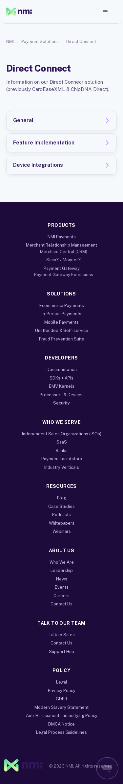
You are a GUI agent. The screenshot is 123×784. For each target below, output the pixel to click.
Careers (61, 595)
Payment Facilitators (61, 458)
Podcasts (61, 514)
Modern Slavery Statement (61, 707)
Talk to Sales (62, 634)
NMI (10, 41)
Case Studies (61, 506)
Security (61, 403)
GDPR (61, 698)
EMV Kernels (61, 386)
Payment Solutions (40, 41)
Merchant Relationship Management (61, 245)
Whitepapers (61, 523)
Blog (61, 497)
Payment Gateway (62, 268)
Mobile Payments (61, 322)
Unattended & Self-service (61, 330)
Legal (61, 682)
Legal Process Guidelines (61, 732)
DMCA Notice (61, 724)
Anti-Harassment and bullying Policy (61, 715)
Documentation (62, 369)
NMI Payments (62, 236)
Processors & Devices (62, 394)
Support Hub (61, 651)
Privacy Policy (61, 690)
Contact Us (61, 603)
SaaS (61, 442)
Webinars (61, 531)
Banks (62, 450)
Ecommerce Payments (61, 305)
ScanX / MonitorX (63, 259)
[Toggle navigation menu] (105, 12)
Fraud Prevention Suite (61, 339)
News (61, 579)
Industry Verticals (61, 467)
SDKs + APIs (61, 378)
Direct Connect (81, 41)
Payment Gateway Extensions (63, 274)
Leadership (62, 570)
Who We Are (62, 562)
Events (62, 587)
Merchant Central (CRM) (63, 251)
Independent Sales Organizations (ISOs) (61, 433)
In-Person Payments (61, 313)
